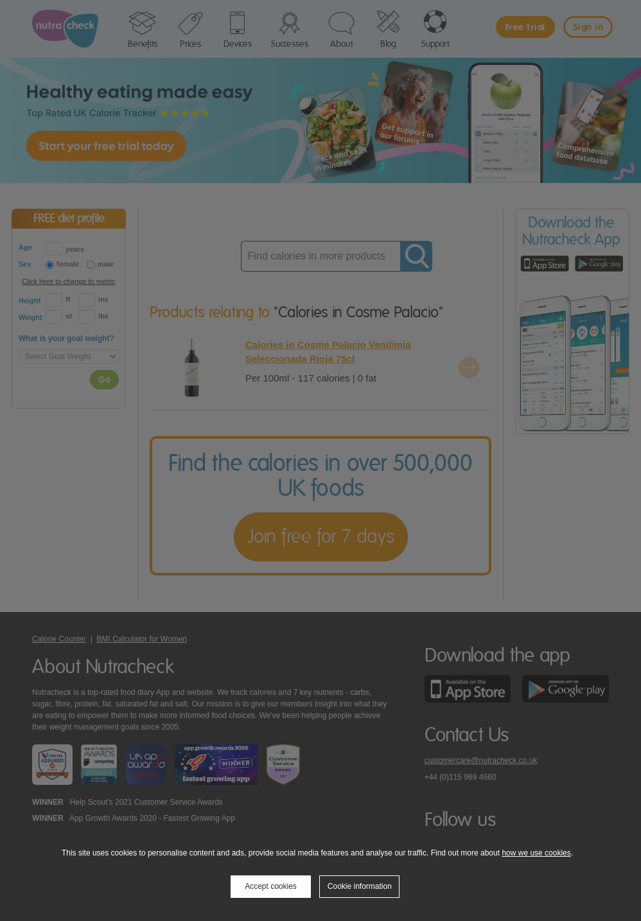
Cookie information (360, 886)
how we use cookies (536, 852)
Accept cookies (271, 886)
